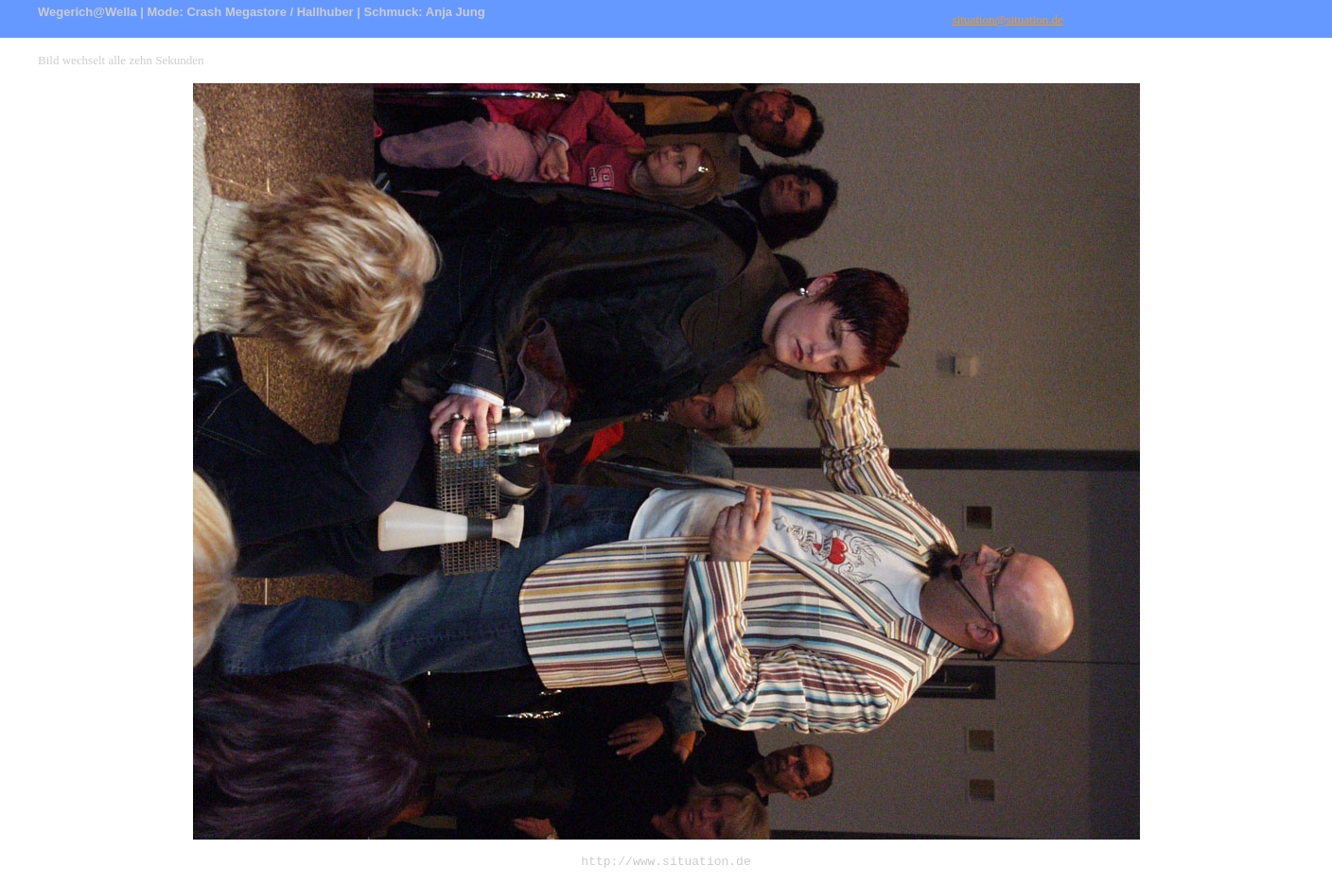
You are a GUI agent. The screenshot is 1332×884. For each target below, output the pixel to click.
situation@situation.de (1008, 19)
